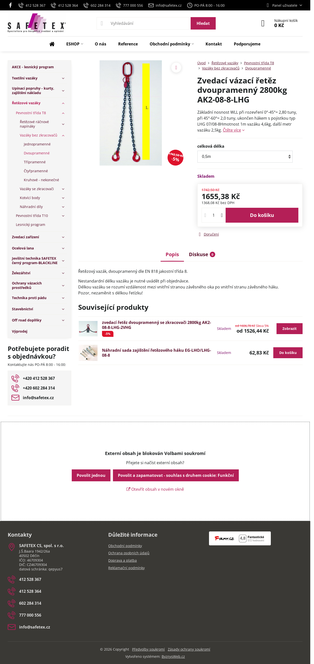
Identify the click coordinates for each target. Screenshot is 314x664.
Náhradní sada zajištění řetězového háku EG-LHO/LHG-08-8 (156, 353)
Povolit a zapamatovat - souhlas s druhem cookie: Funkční (176, 475)
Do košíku (262, 215)
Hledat (203, 23)
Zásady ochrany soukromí (189, 649)
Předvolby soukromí (148, 649)
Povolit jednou (91, 475)
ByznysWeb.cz (173, 656)
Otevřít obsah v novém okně (155, 489)
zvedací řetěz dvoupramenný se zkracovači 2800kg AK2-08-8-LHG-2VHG (156, 325)
